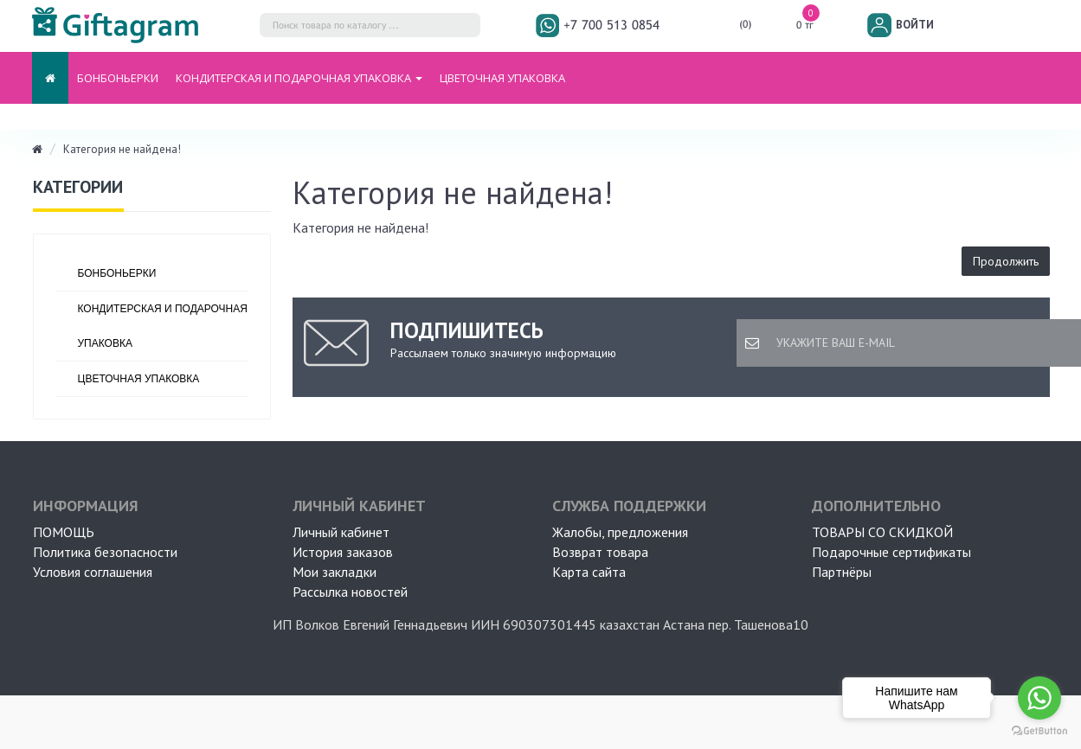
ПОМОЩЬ (63, 532)
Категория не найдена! (122, 149)
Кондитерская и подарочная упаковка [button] (299, 78)
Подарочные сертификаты (891, 551)
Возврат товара (600, 551)
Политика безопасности (105, 551)
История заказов (343, 551)
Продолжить (1006, 261)
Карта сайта (589, 571)
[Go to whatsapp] (1039, 698)
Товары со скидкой (882, 532)
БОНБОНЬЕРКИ (117, 78)
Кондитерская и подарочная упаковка (163, 326)
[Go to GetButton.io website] (1039, 731)
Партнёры (842, 571)
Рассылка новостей (350, 591)
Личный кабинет (341, 532)
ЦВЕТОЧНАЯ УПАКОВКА (502, 78)
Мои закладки (334, 571)
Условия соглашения (92, 571)
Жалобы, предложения (620, 532)
